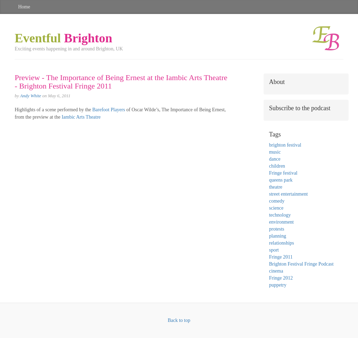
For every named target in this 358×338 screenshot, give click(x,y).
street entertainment (288, 194)
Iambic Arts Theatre (81, 117)
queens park (280, 180)
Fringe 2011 (281, 257)
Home (24, 6)
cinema (276, 271)
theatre (275, 187)
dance (274, 159)
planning (277, 236)
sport (274, 250)
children (277, 166)
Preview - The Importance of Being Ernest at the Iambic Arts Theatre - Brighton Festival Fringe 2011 (121, 81)
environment (281, 222)
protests (276, 229)
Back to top (179, 320)
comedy (276, 201)
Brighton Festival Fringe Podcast (301, 264)
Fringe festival (283, 173)
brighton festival (285, 145)
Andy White (30, 95)
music (274, 152)
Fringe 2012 (281, 278)
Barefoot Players (108, 109)
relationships (281, 243)
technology (280, 215)
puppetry (277, 285)
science (276, 208)
